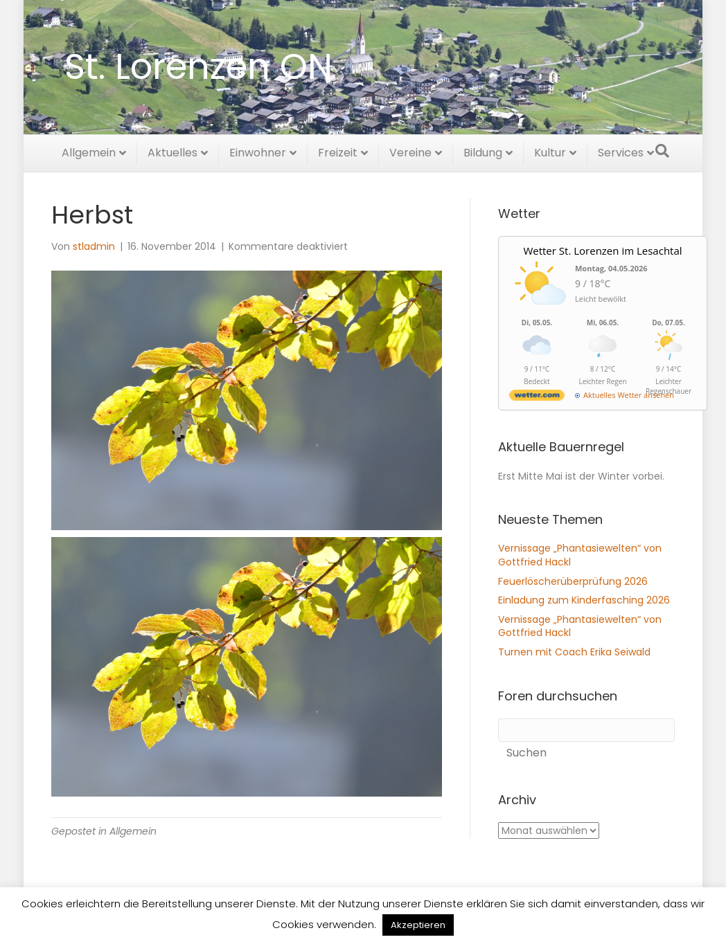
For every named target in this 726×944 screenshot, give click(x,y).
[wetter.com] (537, 397)
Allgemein (89, 150)
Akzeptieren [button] (418, 925)
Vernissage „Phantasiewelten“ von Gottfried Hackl (580, 555)
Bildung (482, 150)
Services (621, 150)
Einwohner (257, 150)
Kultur (550, 150)
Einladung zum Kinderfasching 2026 (584, 600)
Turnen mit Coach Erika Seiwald (574, 652)
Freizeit (337, 150)
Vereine (410, 150)
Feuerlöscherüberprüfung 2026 (573, 581)
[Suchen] (662, 148)
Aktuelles (172, 150)
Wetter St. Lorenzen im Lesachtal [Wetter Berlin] (602, 250)
